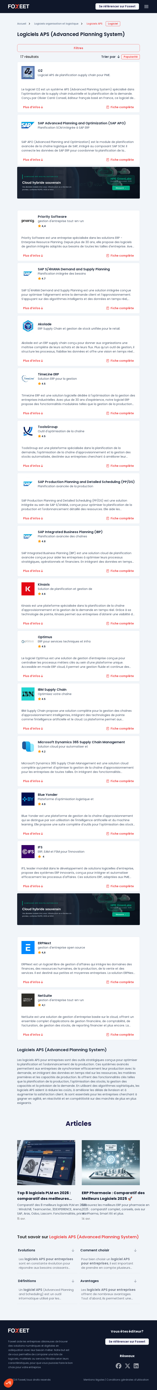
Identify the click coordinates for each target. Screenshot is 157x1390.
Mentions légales (94, 1379)
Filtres (78, 48)
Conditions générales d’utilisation (128, 1379)
